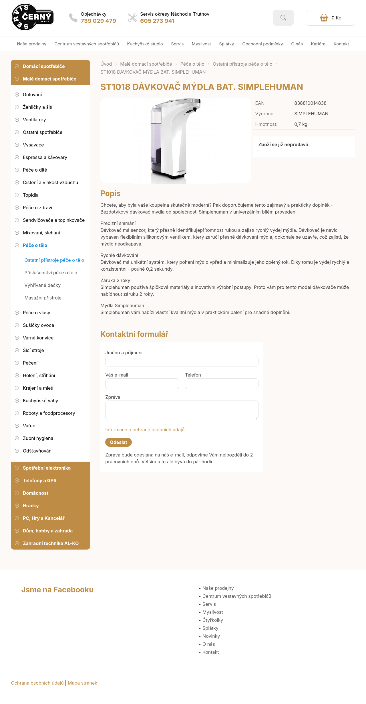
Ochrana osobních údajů (38, 683)
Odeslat (118, 442)
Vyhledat (283, 17)
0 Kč (336, 18)
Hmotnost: (266, 124)
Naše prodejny (218, 588)
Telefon (193, 375)
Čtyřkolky (212, 620)
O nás (208, 644)
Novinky (211, 636)
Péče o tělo (192, 64)
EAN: (260, 103)
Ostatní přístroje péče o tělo (242, 64)
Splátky (210, 628)
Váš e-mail (116, 375)
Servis (209, 604)
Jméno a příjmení (123, 352)
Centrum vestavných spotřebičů (236, 596)
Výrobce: (265, 113)
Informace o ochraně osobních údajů (144, 430)
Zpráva (112, 397)
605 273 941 (157, 20)
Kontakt (210, 652)
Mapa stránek (82, 683)
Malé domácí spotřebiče (146, 64)
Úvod (106, 64)
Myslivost (212, 612)
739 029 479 (98, 20)
